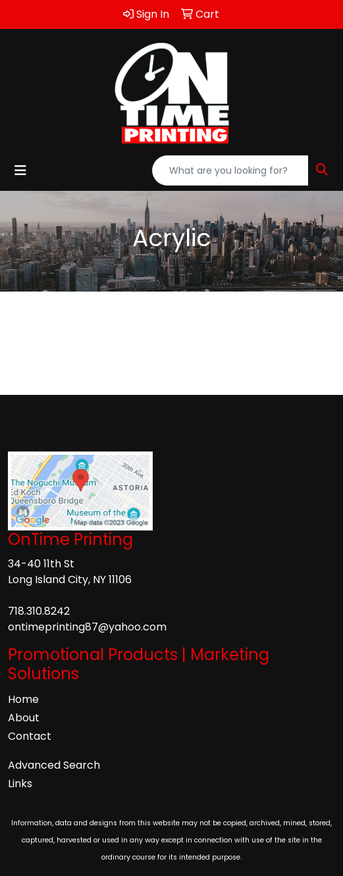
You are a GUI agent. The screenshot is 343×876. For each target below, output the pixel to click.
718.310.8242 (39, 611)
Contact (29, 736)
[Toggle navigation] (20, 170)
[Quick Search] (230, 170)
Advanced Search (54, 765)
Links (20, 783)
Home (23, 699)
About (24, 717)
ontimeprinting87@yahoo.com (87, 626)
